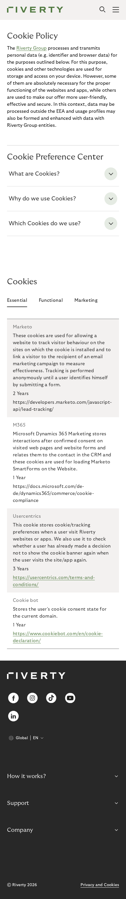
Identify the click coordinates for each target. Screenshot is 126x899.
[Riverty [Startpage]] (35, 10)
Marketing (85, 300)
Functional (51, 300)
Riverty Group (31, 48)
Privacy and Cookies (99, 885)
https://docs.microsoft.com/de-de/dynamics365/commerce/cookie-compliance (53, 493)
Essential (17, 300)
